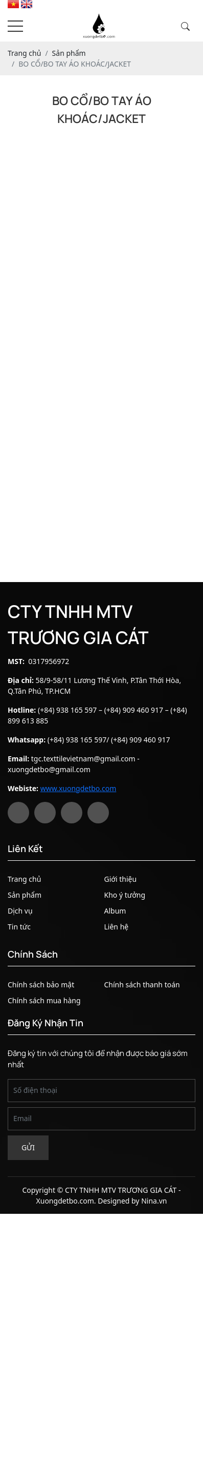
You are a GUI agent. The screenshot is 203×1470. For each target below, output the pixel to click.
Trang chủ (24, 879)
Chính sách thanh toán (142, 984)
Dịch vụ (20, 911)
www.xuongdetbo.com (78, 788)
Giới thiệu (120, 879)
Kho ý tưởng (125, 895)
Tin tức (19, 926)
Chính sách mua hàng (44, 1000)
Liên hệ (116, 926)
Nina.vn (154, 1201)
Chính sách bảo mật (41, 984)
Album (115, 911)
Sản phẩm (24, 895)
